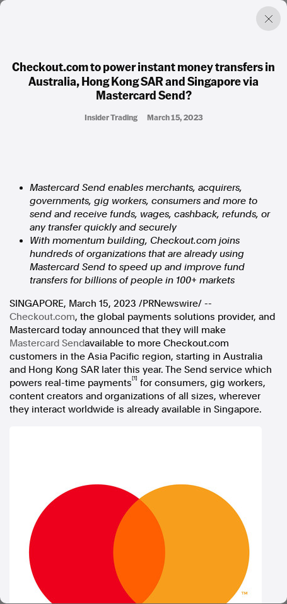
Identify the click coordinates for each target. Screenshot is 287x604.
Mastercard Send (47, 343)
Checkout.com (42, 316)
